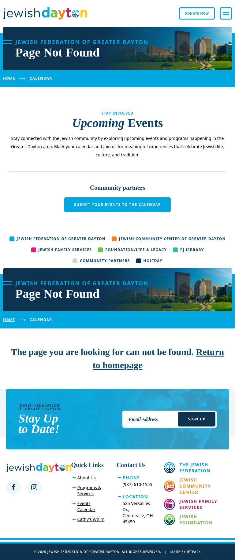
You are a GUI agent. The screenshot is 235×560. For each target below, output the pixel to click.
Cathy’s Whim (91, 519)
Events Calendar (86, 506)
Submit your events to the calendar (117, 204)
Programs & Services (89, 490)
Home (9, 78)
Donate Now (197, 13)
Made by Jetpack (185, 552)
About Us (86, 478)
